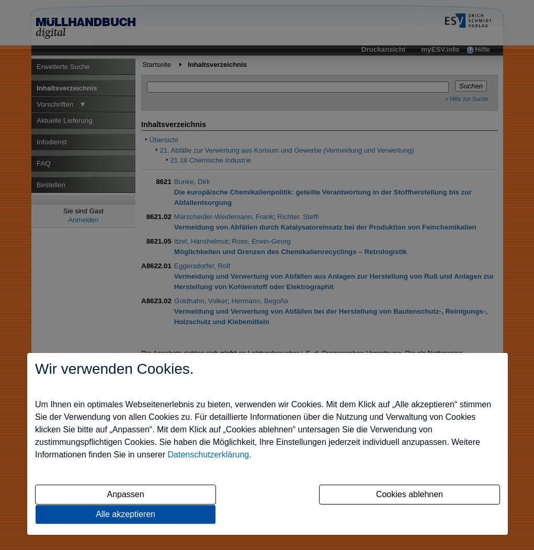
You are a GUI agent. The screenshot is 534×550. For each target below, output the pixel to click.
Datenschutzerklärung (208, 454)
